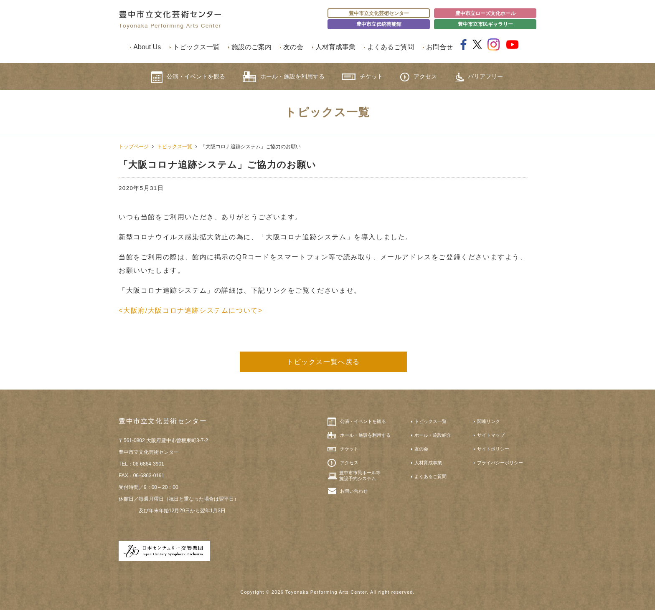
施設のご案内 (251, 47)
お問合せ (439, 47)
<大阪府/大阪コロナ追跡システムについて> (191, 310)
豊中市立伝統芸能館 (378, 24)
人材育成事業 (335, 47)
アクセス (418, 77)
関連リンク (488, 421)
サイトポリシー (493, 448)
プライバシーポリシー (500, 462)
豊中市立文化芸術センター (379, 13)
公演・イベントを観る (188, 77)
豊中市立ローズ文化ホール (485, 13)
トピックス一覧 (196, 47)
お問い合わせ (354, 491)
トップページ (134, 146)
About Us (147, 47)
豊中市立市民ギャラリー (485, 24)
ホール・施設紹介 (432, 435)
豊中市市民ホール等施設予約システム (360, 475)
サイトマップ (491, 435)
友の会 (293, 47)
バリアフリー (478, 77)
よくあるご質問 (390, 47)
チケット (362, 76)
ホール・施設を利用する (284, 76)
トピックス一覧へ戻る (323, 361)
